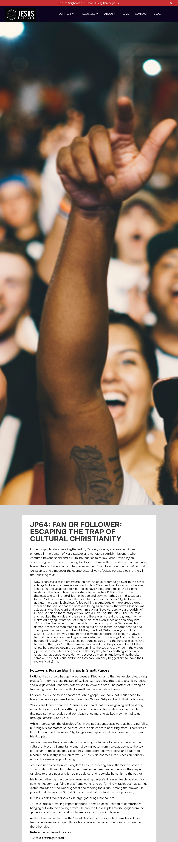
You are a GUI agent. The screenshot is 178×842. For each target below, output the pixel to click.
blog (157, 13)
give (126, 13)
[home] (20, 15)
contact (141, 13)
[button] (66, 13)
